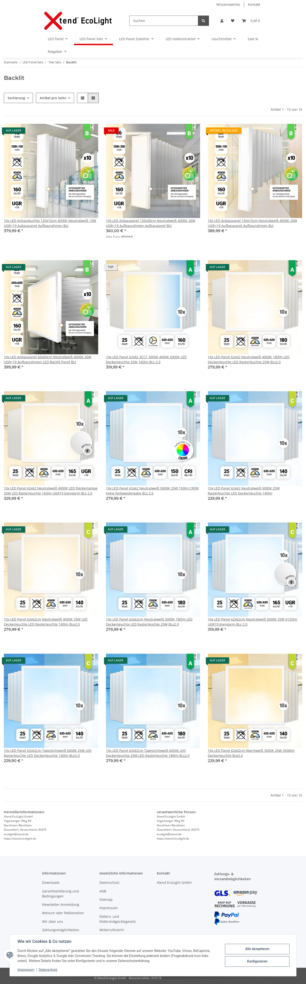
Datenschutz (48, 970)
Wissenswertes (228, 4)
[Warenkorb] (251, 20)
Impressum (25, 970)
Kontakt (254, 4)
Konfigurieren (257, 961)
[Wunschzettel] (232, 20)
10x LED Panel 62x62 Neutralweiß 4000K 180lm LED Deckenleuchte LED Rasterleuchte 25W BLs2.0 (249, 359)
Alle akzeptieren (257, 949)
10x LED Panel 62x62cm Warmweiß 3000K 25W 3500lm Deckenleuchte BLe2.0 (251, 753)
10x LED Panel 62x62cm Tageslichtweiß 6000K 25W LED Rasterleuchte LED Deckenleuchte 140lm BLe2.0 (48, 753)
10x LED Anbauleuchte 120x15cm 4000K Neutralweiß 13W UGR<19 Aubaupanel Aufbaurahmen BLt (50, 223)
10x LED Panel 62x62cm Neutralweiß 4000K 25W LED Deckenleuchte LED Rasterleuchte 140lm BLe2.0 (45, 622)
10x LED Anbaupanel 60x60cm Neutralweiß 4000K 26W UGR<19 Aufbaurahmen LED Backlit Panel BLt (47, 359)
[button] (222, 20)
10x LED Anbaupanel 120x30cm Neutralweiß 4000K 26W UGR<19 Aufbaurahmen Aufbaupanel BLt (150, 223)
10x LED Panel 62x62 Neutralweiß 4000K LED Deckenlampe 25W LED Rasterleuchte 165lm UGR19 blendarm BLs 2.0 (51, 490)
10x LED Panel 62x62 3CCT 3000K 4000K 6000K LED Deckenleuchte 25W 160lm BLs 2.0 (146, 359)
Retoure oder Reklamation (63, 913)
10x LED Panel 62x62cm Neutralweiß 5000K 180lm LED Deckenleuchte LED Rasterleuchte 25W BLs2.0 (149, 622)
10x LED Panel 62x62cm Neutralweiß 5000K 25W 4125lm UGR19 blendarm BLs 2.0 (252, 622)
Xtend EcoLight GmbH (174, 882)
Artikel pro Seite (53, 98)
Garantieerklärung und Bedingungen (60, 893)
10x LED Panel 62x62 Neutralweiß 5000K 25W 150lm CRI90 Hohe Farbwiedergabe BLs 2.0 (152, 490)
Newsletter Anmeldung (60, 904)
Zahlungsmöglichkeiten (60, 930)
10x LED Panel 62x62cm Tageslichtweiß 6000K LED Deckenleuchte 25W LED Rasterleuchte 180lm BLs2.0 (148, 753)
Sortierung (16, 98)
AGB (102, 891)
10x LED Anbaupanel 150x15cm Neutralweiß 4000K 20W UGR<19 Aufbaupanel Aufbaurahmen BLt (252, 223)
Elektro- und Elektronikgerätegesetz (117, 919)
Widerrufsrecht (111, 930)
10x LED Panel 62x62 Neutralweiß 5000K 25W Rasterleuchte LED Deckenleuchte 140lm (244, 490)
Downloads (51, 882)
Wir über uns (52, 921)
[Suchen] (163, 21)
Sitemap (106, 899)
